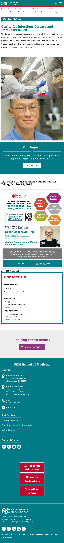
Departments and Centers (16, 9)
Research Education (32, 467)
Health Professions (32, 479)
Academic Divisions (48, 9)
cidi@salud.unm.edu (17, 292)
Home (3, 9)
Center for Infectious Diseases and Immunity (42, 12)
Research (21, 12)
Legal (17, 535)
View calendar (32, 347)
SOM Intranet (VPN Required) (17, 425)
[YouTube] (24, 529)
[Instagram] (9, 447)
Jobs (47, 535)
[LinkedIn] (14, 447)
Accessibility (7, 535)
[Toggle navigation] (60, 3)
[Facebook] (4, 447)
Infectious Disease (9, 12)
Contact (25, 535)
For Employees (36, 535)
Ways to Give (8, 430)
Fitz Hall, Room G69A (12, 317)
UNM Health (7, 538)
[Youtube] (19, 447)
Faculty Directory (11, 421)
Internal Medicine (33, 9)
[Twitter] (14, 529)
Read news (32, 166)
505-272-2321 (13, 402)
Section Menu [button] (12, 19)
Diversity (55, 535)
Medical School (32, 491)
